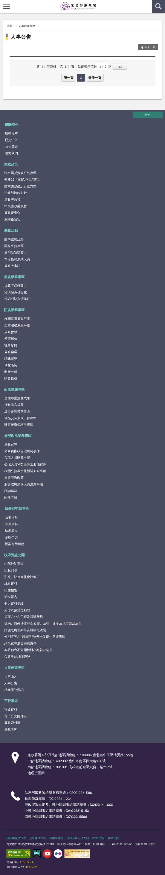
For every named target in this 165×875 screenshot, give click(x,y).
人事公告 (21, 37)
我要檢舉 (11, 517)
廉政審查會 (12, 213)
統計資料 (10, 583)
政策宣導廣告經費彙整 (20, 643)
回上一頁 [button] (150, 47)
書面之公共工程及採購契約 (23, 617)
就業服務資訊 (14, 690)
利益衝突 (10, 365)
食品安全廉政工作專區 (20, 418)
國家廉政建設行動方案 (20, 186)
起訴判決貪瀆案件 (17, 299)
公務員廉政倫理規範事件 (22, 451)
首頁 (10, 26)
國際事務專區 (14, 246)
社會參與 (10, 345)
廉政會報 (10, 332)
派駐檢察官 (12, 219)
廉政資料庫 (12, 722)
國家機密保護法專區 (18, 424)
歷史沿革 (11, 140)
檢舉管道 (11, 530)
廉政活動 (11, 230)
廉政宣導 (10, 444)
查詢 (158, 6)
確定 (120, 66)
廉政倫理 (10, 352)
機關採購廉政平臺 (17, 318)
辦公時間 (113, 838)
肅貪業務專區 (14, 277)
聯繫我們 (11, 153)
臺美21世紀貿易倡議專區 (22, 179)
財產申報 (10, 372)
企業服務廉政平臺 (17, 325)
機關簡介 (11, 124)
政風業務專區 (14, 389)
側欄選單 (6, 6)
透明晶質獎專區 (15, 252)
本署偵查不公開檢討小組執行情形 (28, 650)
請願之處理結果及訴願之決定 (25, 630)
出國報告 (10, 590)
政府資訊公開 (14, 555)
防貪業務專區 (14, 310)
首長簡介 (11, 146)
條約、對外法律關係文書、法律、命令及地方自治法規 (43, 623)
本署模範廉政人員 (17, 259)
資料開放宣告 (37, 838)
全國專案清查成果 (17, 398)
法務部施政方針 (15, 193)
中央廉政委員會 (15, 206)
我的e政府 (98, 838)
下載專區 (11, 701)
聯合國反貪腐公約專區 (20, 173)
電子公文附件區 (15, 716)
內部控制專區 (14, 563)
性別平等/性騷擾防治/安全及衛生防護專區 (34, 636)
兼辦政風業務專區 (18, 436)
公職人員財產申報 (17, 457)
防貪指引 (10, 378)
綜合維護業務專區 (17, 411)
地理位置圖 (36, 773)
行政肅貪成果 (14, 405)
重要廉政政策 (14, 477)
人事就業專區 (26, 26)
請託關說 (10, 358)
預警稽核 (10, 338)
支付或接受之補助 (17, 610)
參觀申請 (11, 537)
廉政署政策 (12, 199)
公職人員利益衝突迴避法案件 (25, 464)
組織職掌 (11, 133)
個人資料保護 (14, 603)
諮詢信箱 (10, 491)
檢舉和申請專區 (17, 508)
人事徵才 (10, 676)
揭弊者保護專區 (15, 285)
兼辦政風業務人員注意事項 (23, 484)
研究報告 (10, 597)
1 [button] (81, 77)
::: (3, 3)
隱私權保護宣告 (16, 838)
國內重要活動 (14, 239)
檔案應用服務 (14, 544)
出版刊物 (10, 570)
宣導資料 (11, 524)
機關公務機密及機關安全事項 (25, 471)
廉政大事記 (12, 266)
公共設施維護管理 (17, 656)
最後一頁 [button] (94, 77)
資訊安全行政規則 (77, 838)
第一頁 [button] (68, 77)
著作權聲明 (56, 838)
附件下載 (10, 497)
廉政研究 (10, 729)
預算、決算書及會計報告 (22, 577)
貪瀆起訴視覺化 (15, 292)
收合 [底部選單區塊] (148, 114)
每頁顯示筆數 (87, 67)
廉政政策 (11, 164)
